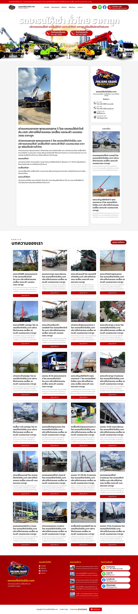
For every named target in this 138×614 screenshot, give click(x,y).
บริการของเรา (55, 7)
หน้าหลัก (46, 7)
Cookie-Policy (64, 609)
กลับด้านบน (95, 609)
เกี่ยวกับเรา (72, 7)
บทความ (79, 7)
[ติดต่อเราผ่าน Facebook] (104, 7)
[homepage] (13, 7)
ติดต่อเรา (64, 7)
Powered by (78, 609)
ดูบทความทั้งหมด (119, 242)
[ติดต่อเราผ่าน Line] (100, 7)
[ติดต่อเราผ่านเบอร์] (118, 7)
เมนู (94, 7)
